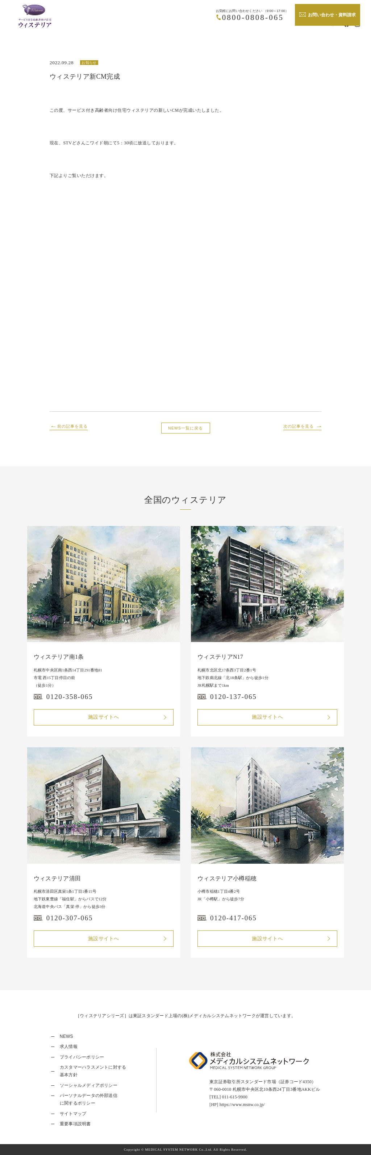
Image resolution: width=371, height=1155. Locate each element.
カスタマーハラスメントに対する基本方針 (93, 1071)
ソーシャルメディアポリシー (88, 1085)
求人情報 (69, 1046)
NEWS (66, 1036)
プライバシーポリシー (82, 1057)
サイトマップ (73, 1113)
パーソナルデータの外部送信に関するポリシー (88, 1099)
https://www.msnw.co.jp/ (242, 1104)
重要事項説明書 (75, 1123)
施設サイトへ (103, 717)
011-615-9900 (234, 1096)
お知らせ (89, 63)
